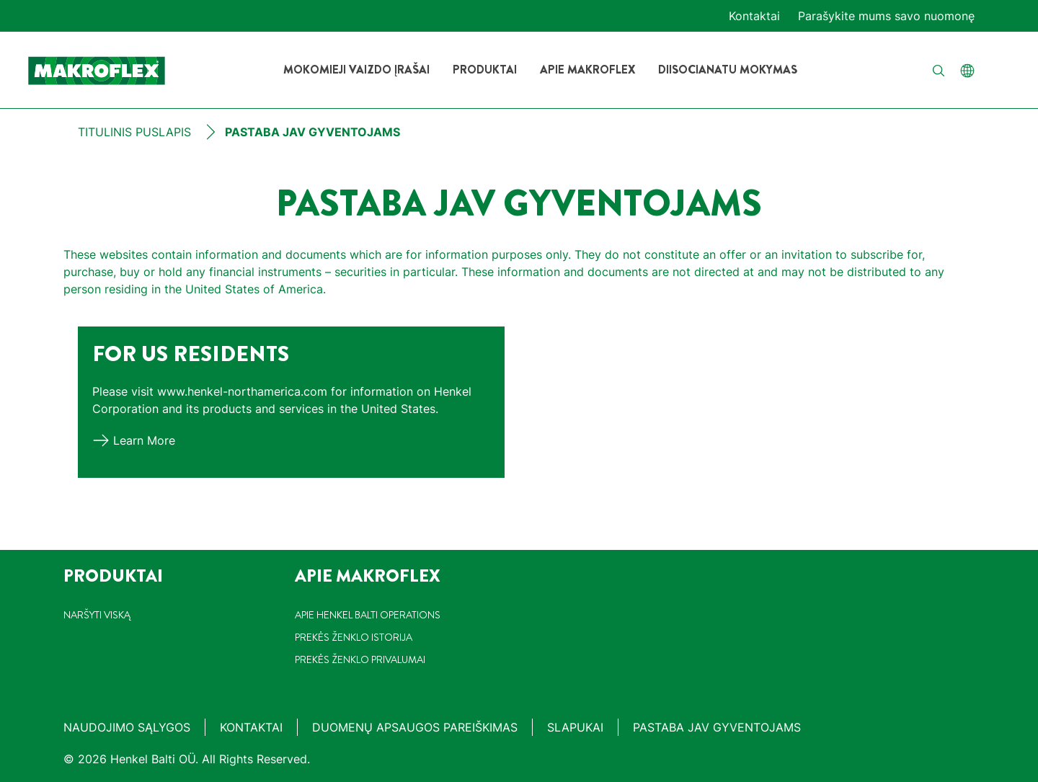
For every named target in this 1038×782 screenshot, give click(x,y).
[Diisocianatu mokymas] (728, 69)
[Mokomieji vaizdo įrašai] (356, 69)
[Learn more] (133, 440)
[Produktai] (484, 69)
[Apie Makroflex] (587, 69)
